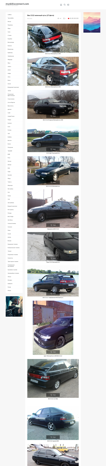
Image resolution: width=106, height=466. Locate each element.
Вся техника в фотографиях (17, 4)
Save (54, 50)
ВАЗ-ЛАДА (29, 18)
